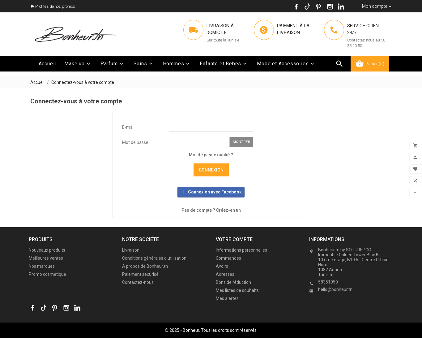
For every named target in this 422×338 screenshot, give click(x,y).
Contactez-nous (138, 282)
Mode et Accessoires (286, 64)
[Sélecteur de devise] (377, 6)
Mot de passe (135, 142)
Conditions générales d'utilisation (154, 258)
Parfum (112, 64)
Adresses (225, 274)
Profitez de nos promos (55, 6)
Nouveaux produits (47, 250)
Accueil (47, 64)
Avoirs (222, 266)
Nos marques (42, 266)
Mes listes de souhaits (237, 290)
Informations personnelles (241, 250)
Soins (144, 64)
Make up (77, 64)
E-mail (128, 127)
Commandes (228, 258)
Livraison (130, 250)
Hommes (177, 64)
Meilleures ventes (46, 258)
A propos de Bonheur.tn (145, 266)
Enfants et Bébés (224, 64)
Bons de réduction (233, 282)
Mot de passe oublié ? (211, 154)
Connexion (211, 169)
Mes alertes (227, 298)
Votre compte (234, 239)
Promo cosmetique (47, 274)
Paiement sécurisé (140, 274)
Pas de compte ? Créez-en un (211, 210)
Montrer (241, 142)
